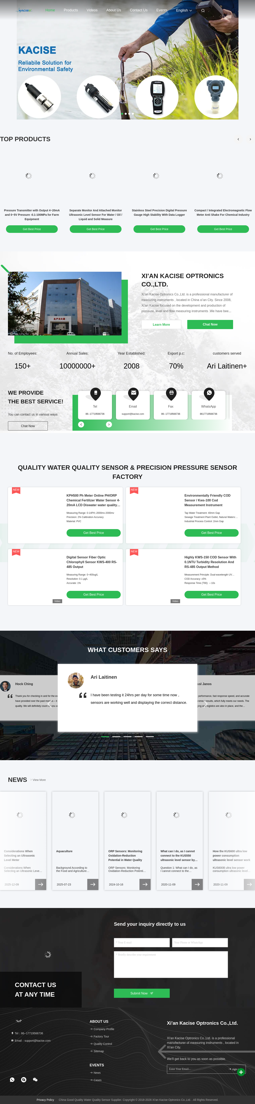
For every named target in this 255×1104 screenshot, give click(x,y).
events (161, 10)
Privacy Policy (45, 1099)
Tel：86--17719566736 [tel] (27, 1033)
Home (50, 10)
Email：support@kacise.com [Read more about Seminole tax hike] (31, 1040)
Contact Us (139, 10)
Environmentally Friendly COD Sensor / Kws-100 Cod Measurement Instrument (207, 500)
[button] (250, 139)
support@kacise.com (133, 414)
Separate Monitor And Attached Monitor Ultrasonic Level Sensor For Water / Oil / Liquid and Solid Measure (95, 215)
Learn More (161, 324)
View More (37, 779)
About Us (113, 10)
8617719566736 (208, 414)
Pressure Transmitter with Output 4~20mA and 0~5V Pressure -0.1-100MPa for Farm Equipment (32, 215)
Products (71, 10)
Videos (92, 10)
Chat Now (28, 426)
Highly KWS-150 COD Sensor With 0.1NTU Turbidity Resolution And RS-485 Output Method (210, 562)
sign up (234, 1069)
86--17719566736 (170, 414)
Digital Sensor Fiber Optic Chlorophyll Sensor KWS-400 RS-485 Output (92, 562)
